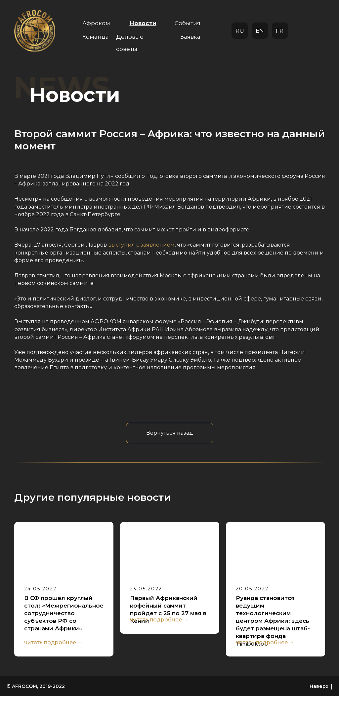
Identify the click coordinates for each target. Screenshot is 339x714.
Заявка (190, 36)
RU (239, 30)
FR (279, 30)
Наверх (321, 704)
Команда (95, 36)
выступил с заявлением (141, 245)
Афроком (96, 23)
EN (260, 30)
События (187, 23)
